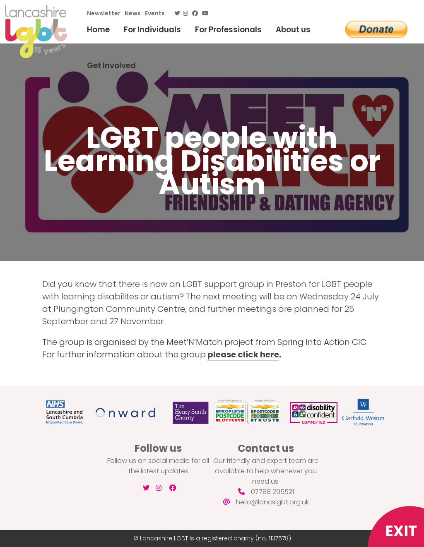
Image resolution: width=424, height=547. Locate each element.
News (133, 13)
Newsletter (103, 13)
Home (98, 29)
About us (293, 29)
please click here (243, 354)
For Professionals (228, 29)
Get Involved (111, 65)
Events (155, 13)
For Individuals (152, 29)
